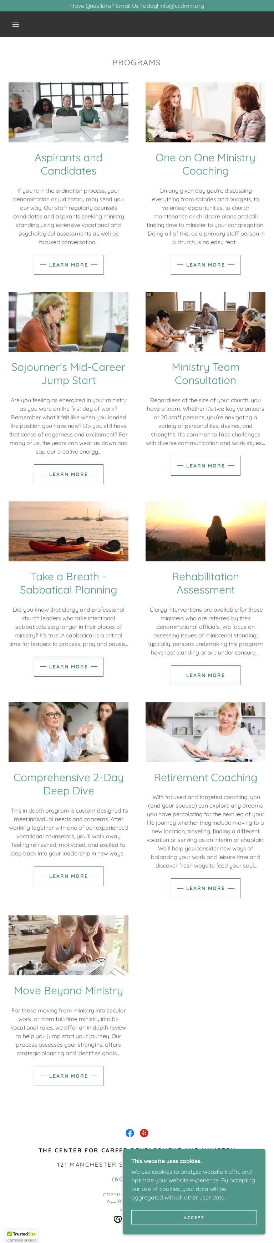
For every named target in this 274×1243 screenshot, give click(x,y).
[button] (16, 24)
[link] (130, 1133)
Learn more (68, 265)
